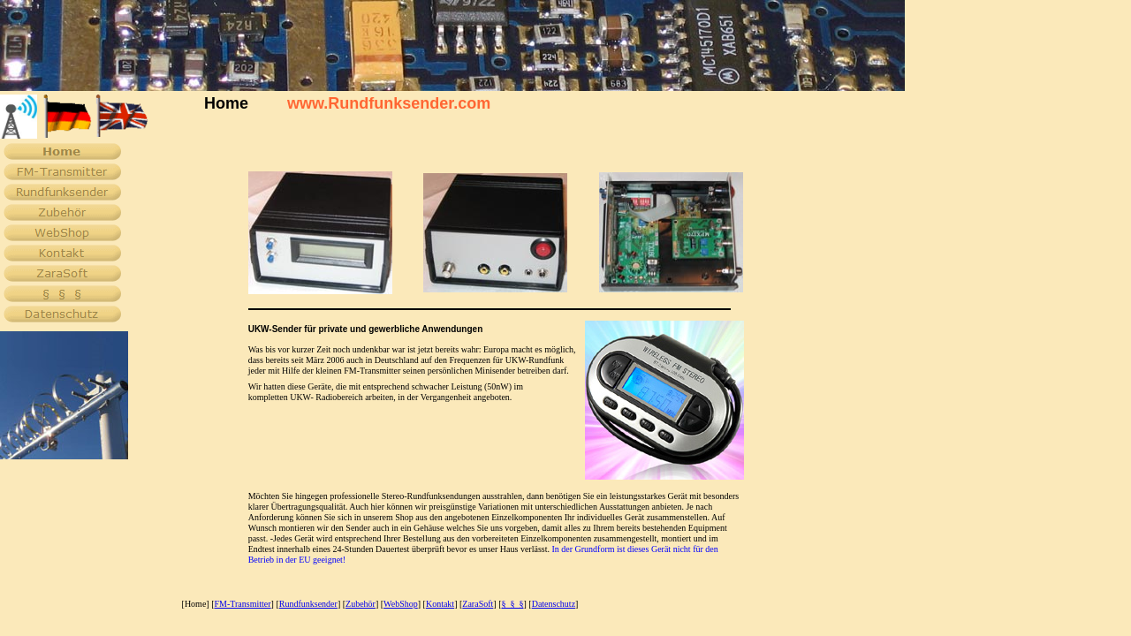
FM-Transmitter (243, 604)
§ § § (512, 604)
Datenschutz (553, 604)
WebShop (400, 604)
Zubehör (360, 604)
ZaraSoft (477, 604)
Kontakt (440, 604)
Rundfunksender (308, 604)
